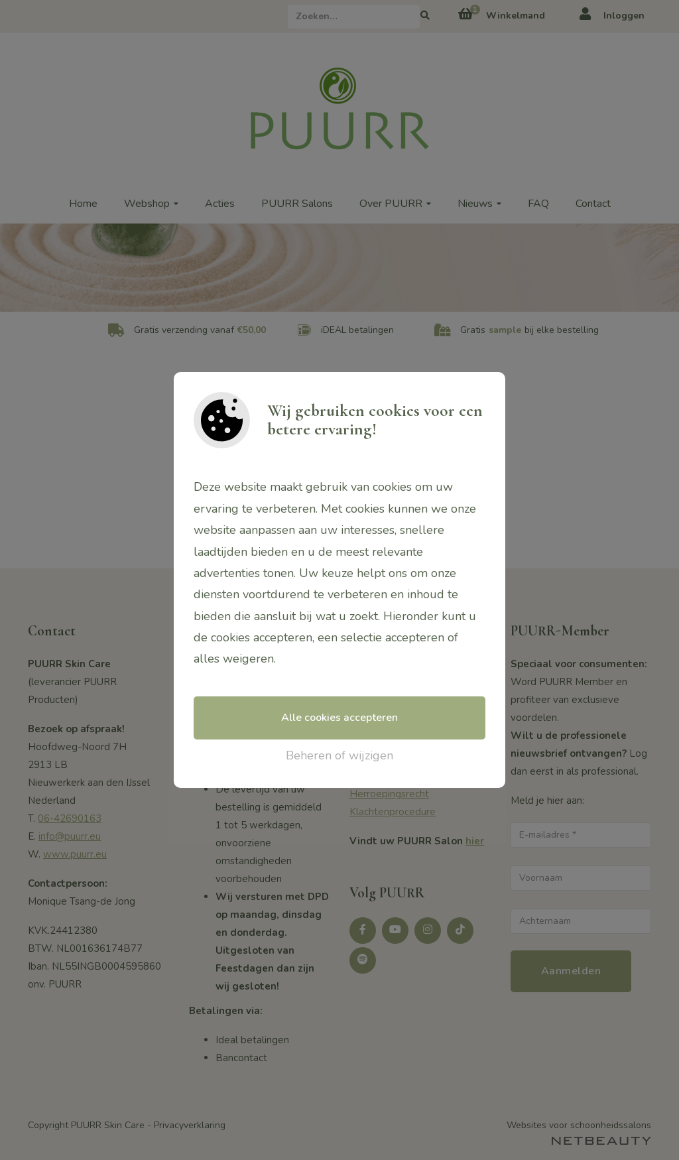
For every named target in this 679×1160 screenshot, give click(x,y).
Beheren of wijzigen (339, 755)
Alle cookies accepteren (339, 717)
